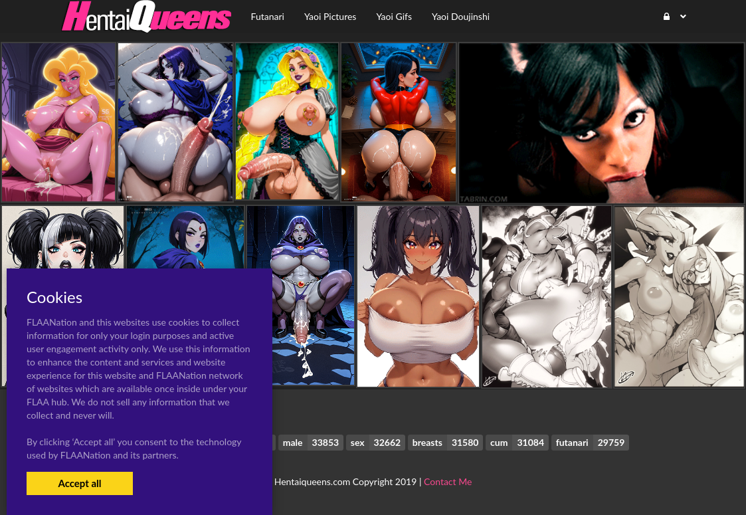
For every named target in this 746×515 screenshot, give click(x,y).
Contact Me (448, 481)
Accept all (79, 483)
